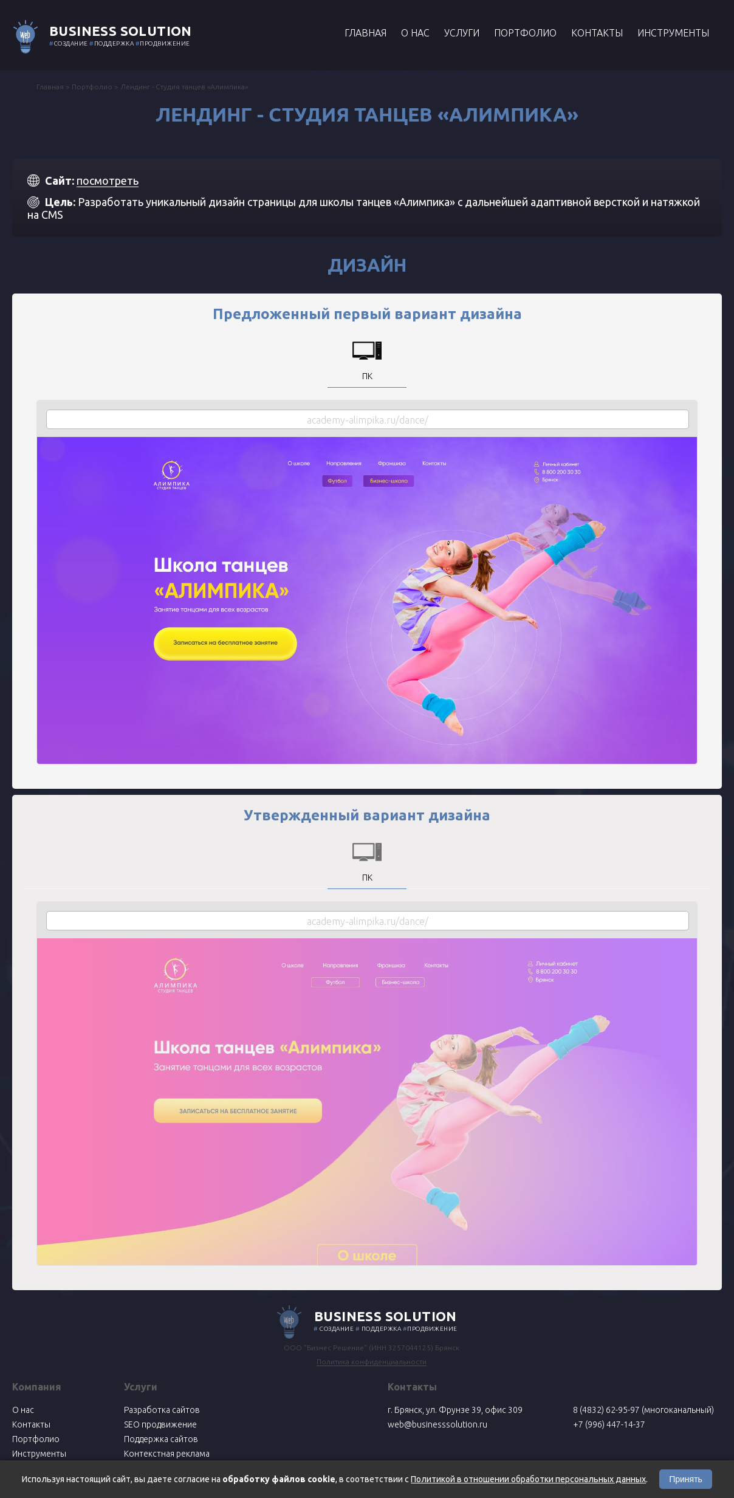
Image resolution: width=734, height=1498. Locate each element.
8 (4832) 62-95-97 (606, 1410)
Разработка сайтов (162, 1410)
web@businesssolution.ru (437, 1424)
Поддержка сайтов (161, 1439)
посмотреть (108, 180)
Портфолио (525, 32)
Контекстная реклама (167, 1453)
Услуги (461, 32)
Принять (685, 1479)
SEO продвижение (160, 1424)
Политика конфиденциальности (372, 1362)
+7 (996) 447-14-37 (609, 1424)
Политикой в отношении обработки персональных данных (528, 1479)
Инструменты (673, 32)
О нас (415, 32)
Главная (365, 32)
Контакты (597, 32)
